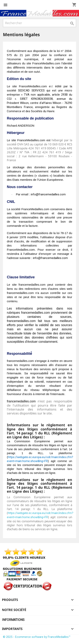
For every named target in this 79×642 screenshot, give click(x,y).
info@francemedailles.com (48, 194)
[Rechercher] (39, 23)
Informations (13, 620)
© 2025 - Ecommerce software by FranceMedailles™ (36, 637)
